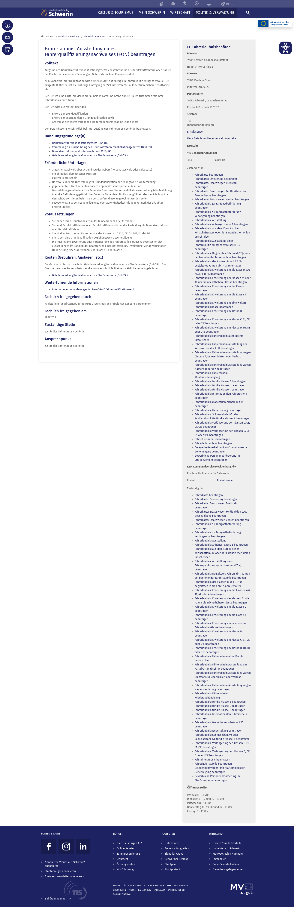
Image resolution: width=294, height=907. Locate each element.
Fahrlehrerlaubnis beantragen (212, 439)
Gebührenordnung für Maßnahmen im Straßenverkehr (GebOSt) (90, 155)
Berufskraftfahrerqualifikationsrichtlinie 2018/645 (81, 151)
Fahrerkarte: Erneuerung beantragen (216, 178)
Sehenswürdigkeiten (177, 848)
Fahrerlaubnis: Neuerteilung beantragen (218, 410)
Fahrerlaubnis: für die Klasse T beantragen (220, 389)
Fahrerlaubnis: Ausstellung (210, 220)
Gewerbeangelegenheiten (228, 869)
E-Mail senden (195, 131)
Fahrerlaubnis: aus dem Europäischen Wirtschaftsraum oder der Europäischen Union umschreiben (222, 232)
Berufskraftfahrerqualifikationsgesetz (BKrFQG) (80, 143)
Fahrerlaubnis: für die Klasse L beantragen (220, 385)
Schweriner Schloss (176, 859)
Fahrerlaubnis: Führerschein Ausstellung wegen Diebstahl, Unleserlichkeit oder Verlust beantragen (223, 356)
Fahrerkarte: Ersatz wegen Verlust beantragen (222, 199)
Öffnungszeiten (126, 864)
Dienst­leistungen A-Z (94, 36)
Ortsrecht (122, 859)
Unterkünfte (172, 843)
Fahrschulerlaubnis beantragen (213, 443)
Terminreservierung (128, 853)
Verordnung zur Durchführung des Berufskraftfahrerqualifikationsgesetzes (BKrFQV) (102, 147)
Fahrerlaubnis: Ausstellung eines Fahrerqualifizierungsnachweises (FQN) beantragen (218, 245)
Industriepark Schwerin (226, 848)
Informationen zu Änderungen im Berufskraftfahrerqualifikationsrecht (93, 289)
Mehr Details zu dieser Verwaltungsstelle (211, 138)
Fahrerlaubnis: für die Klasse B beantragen (220, 381)
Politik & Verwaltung (68, 36)
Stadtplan (170, 864)
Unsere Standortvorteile (227, 843)
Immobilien (219, 859)
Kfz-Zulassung (125, 869)
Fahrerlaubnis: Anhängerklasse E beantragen (221, 224)
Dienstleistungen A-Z (129, 843)
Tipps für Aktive (174, 853)
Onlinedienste (125, 848)
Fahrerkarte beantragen (209, 174)
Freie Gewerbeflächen (226, 864)
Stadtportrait (172, 869)
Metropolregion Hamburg (228, 853)
